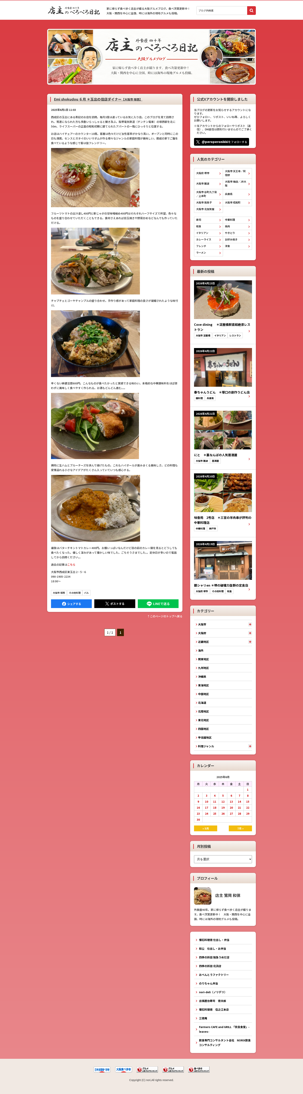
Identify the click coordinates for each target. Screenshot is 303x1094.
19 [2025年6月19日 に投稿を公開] (223, 807)
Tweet (114, 603)
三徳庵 (203, 1018)
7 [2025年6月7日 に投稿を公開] (239, 795)
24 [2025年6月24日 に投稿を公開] (206, 813)
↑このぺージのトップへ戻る (164, 616)
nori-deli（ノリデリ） (213, 992)
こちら (71, 564)
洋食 (227, 246)
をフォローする (224, 141)
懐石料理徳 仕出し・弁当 (214, 940)
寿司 (198, 220)
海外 (200, 650)
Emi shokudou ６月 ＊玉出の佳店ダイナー (98, 99)
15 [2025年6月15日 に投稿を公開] (247, 801)
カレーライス (203, 239)
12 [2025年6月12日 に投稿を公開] (223, 801)
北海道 (202, 703)
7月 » (240, 828)
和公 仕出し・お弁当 (212, 948)
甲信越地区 (205, 737)
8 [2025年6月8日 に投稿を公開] (248, 795)
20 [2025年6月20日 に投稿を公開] (231, 807)
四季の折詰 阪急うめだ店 (214, 957)
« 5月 (206, 828)
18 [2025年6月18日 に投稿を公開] (214, 807)
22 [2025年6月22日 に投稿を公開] (247, 807)
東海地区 (203, 685)
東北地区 (203, 720)
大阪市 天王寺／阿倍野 (235, 173)
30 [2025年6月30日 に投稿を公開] (198, 819)
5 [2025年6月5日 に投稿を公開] (223, 795)
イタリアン (202, 233)
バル (86, 592)
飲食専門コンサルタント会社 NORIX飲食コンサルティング (225, 1042)
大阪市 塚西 (59, 592)
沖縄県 (202, 676)
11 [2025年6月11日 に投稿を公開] (214, 801)
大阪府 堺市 (202, 173)
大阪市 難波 (202, 183)
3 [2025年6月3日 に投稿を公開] (206, 795)
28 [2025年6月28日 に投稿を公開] (239, 813)
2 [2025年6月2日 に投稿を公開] (198, 795)
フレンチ (201, 246)
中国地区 (203, 694)
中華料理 (230, 220)
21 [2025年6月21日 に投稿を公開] (239, 807)
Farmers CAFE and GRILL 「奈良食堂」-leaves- (224, 1029)
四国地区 (203, 729)
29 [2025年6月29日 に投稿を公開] (247, 813)
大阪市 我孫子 (204, 202)
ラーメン (201, 252)
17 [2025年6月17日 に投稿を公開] (206, 807)
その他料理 (75, 592)
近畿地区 (203, 642)
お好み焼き (231, 239)
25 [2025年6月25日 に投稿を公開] (214, 813)
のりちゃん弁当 (208, 983)
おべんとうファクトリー (214, 975)
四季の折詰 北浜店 (210, 966)
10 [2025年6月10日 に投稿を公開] (206, 801)
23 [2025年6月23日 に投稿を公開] (198, 813)
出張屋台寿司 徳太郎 (212, 1001)
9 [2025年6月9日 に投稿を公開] (198, 801)
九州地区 (203, 668)
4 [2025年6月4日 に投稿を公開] (214, 795)
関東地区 (203, 659)
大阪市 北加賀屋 (205, 209)
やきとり (230, 233)
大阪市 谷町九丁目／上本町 (206, 194)
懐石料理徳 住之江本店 (214, 1009)
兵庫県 (228, 194)
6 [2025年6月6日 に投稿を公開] (231, 795)
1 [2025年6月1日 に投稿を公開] (248, 789)
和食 (198, 226)
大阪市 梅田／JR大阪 (235, 183)
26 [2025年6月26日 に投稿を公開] (223, 813)
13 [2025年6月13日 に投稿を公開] (231, 801)
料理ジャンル (206, 746)
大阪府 (202, 633)
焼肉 (227, 226)
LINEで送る (158, 603)
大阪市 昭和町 (233, 202)
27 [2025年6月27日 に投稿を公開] (231, 813)
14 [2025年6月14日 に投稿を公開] (239, 801)
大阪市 (202, 624)
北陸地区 (203, 711)
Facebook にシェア (71, 603)
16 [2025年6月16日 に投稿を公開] (198, 807)
